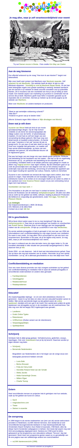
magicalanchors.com (20, 403)
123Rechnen (17, 320)
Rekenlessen (17, 317)
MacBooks (21, 104)
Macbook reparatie (54, 81)
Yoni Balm (61, 197)
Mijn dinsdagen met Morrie (50, 120)
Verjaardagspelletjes (20, 323)
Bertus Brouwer (22, 364)
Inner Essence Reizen (31, 181)
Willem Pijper (21, 378)
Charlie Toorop (22, 381)
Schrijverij (16, 346)
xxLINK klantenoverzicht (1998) (24, 441)
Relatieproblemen (19, 285)
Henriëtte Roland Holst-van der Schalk (31, 370)
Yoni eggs (52, 197)
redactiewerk (31, 340)
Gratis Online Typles (20, 314)
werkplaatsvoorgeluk (47, 193)
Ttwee (14, 406)
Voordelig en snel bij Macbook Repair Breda (43, 85)
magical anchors (23, 165)
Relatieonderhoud (19, 282)
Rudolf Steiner (17, 225)
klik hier (27, 209)
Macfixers (22, 100)
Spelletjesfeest (18, 326)
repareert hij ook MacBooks (19, 83)
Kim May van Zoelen (57, 64)
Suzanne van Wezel (16, 128)
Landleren (16, 311)
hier (23, 248)
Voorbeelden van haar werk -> (20, 187)
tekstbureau (62, 227)
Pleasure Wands (15, 199)
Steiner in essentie (19, 408)
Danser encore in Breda (28, 64)
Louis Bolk (20, 361)
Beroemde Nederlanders (22, 349)
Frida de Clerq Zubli (24, 367)
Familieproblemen (19, 276)
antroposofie (25, 227)
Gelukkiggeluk (18, 279)
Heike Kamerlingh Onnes (26, 376)
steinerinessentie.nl (16, 223)
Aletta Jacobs (21, 373)
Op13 (14, 400)
